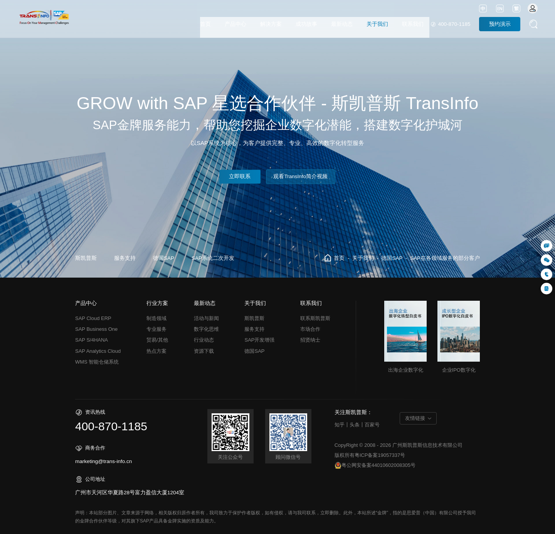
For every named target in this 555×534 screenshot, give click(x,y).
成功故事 (306, 24)
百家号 (372, 424)
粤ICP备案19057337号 (380, 455)
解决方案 (271, 24)
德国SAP (163, 258)
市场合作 (310, 329)
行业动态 (204, 340)
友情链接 (415, 418)
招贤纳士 (310, 340)
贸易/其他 (157, 340)
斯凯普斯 (86, 258)
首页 (205, 24)
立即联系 (240, 177)
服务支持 (125, 258)
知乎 (340, 424)
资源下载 (204, 351)
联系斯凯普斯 (315, 318)
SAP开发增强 (259, 340)
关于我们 (377, 24)
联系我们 (413, 24)
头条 (355, 424)
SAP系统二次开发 (213, 258)
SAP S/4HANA (91, 340)
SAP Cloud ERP (93, 318)
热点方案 (156, 351)
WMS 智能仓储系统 (97, 362)
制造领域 (156, 318)
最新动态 (342, 24)
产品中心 (235, 24)
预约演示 (500, 24)
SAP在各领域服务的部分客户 (445, 258)
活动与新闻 (206, 318)
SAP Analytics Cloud (98, 351)
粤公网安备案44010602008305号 (375, 465)
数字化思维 (206, 329)
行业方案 (157, 303)
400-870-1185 (454, 24)
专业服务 (156, 329)
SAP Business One (96, 329)
